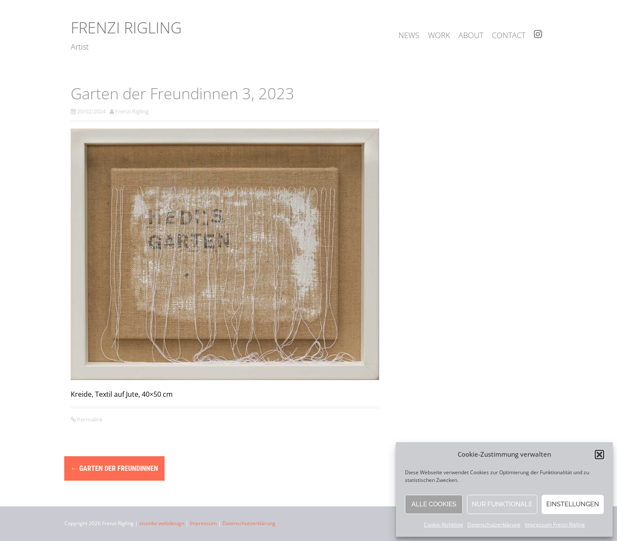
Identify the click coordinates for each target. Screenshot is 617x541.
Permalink (89, 419)
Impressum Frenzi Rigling (555, 524)
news (408, 35)
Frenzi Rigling (126, 27)
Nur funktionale (502, 504)
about (470, 35)
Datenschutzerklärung (494, 524)
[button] (599, 454)
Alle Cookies (433, 504)
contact (508, 35)
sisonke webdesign (161, 523)
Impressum (203, 523)
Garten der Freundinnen (114, 468)
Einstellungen (572, 504)
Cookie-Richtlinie (443, 524)
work (439, 35)
